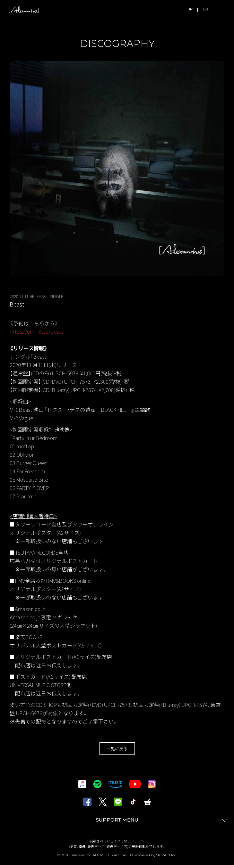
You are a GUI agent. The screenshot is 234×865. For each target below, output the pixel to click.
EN (205, 9)
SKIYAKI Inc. (166, 855)
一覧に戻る (117, 748)
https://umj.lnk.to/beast (36, 331)
